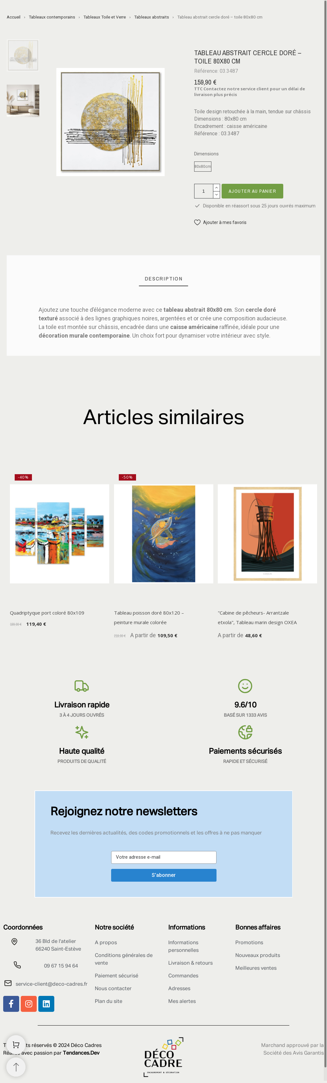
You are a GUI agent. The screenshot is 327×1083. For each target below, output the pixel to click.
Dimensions (206, 154)
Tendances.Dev (81, 1053)
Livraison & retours (190, 963)
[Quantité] (203, 191)
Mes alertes (182, 1001)
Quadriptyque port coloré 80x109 (47, 612)
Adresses (179, 988)
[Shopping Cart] (16, 1044)
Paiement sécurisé (116, 976)
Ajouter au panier (253, 191)
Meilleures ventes (256, 968)
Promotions (249, 942)
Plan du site (108, 1001)
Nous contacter (113, 988)
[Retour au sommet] (16, 1067)
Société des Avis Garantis (293, 1053)
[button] (220, 222)
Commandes (183, 976)
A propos (106, 942)
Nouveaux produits (257, 955)
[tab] (163, 278)
